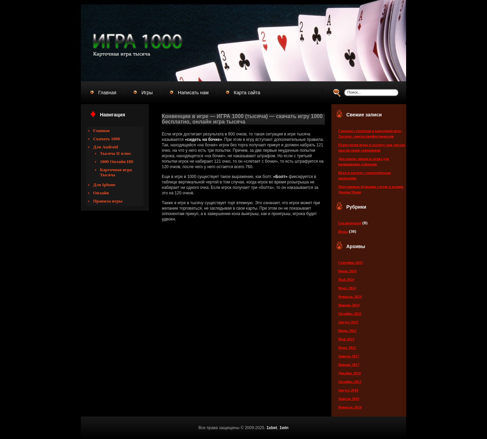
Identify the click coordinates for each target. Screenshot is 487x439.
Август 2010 (348, 390)
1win (284, 427)
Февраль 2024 (350, 296)
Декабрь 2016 (349, 373)
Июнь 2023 (347, 330)
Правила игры (107, 201)
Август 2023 (348, 322)
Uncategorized (349, 223)
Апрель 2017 (348, 356)
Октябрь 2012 (349, 381)
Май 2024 (346, 279)
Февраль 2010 (350, 407)
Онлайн (101, 192)
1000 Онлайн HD (116, 161)
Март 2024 (347, 288)
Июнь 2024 (347, 271)
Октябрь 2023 (349, 313)
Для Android (105, 146)
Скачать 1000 (106, 138)
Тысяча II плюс (115, 153)
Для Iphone (104, 184)
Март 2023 (347, 347)
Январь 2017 (348, 364)
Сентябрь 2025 (350, 262)
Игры (343, 231)
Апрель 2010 (348, 398)
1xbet (271, 427)
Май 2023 (346, 339)
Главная (101, 130)
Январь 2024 (348, 305)
